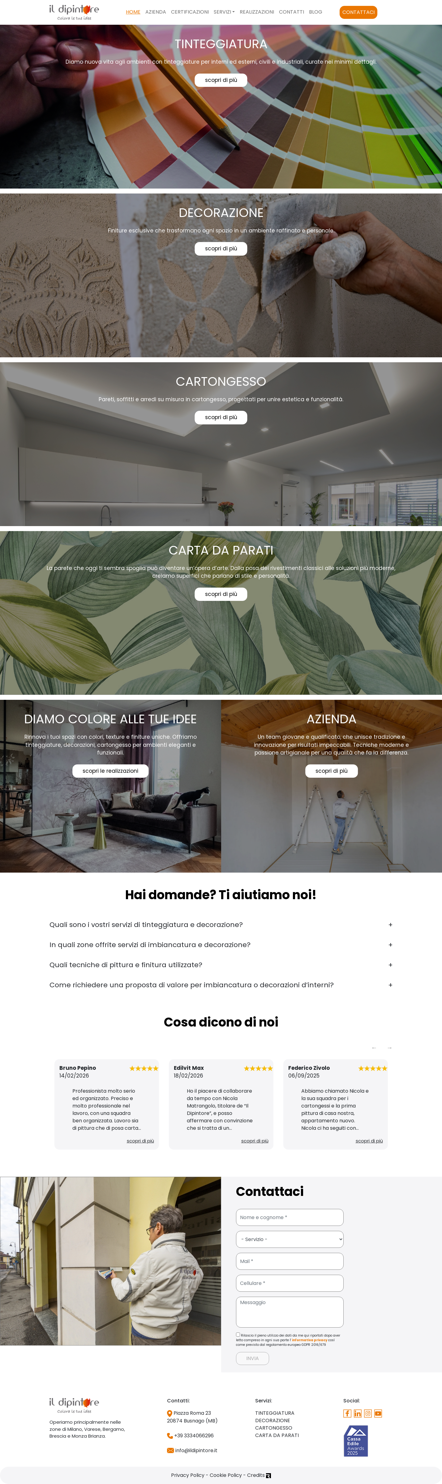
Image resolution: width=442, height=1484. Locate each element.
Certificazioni (190, 11)
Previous (374, 1047)
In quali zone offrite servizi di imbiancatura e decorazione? (150, 945)
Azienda (155, 11)
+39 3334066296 (190, 1435)
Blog (315, 11)
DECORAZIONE (272, 1420)
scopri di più (221, 80)
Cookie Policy (226, 1475)
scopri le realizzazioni (110, 771)
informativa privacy (309, 1340)
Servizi (222, 11)
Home (133, 11)
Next (390, 1047)
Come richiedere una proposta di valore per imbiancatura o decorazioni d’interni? (191, 985)
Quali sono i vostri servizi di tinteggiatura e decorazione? (146, 924)
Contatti (291, 11)
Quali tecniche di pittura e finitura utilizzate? (125, 965)
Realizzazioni (257, 11)
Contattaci (358, 12)
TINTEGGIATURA (274, 1413)
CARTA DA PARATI (277, 1435)
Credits (259, 1475)
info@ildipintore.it (192, 1450)
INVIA (252, 1358)
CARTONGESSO (273, 1427)
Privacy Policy (187, 1475)
